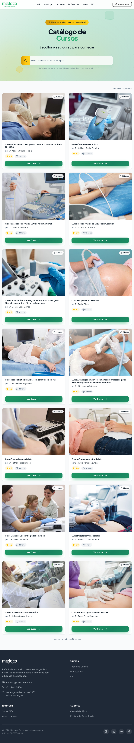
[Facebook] (129, 731)
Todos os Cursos (79, 666)
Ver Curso (34, 163)
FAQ (92, 4)
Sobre (85, 4)
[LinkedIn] (113, 731)
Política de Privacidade (82, 716)
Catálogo (48, 4)
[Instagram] (106, 731)
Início (38, 4)
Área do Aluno (122, 4)
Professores (73, 4)
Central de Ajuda (79, 711)
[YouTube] (121, 731)
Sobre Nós (7, 711)
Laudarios (60, 4)
